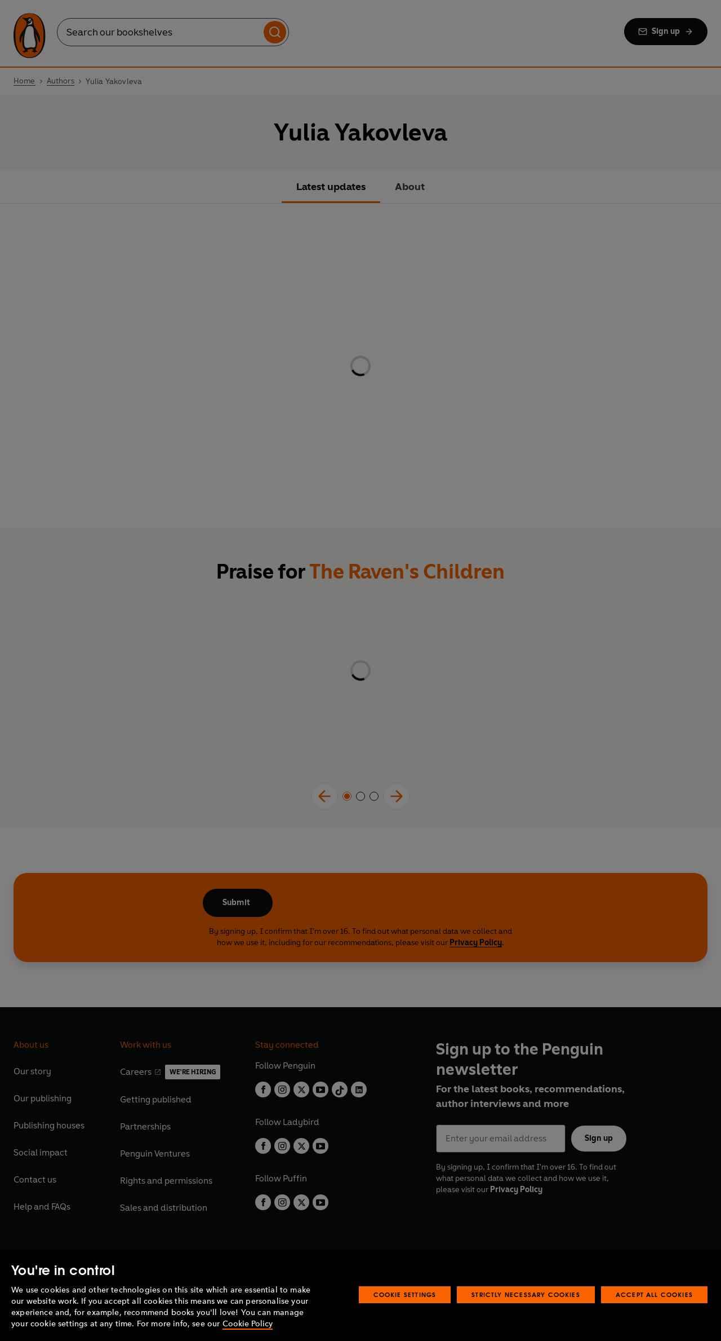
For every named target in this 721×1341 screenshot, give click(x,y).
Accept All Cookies (654, 1294)
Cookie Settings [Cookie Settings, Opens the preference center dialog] (405, 1294)
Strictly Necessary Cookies (525, 1294)
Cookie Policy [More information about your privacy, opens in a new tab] (247, 1324)
